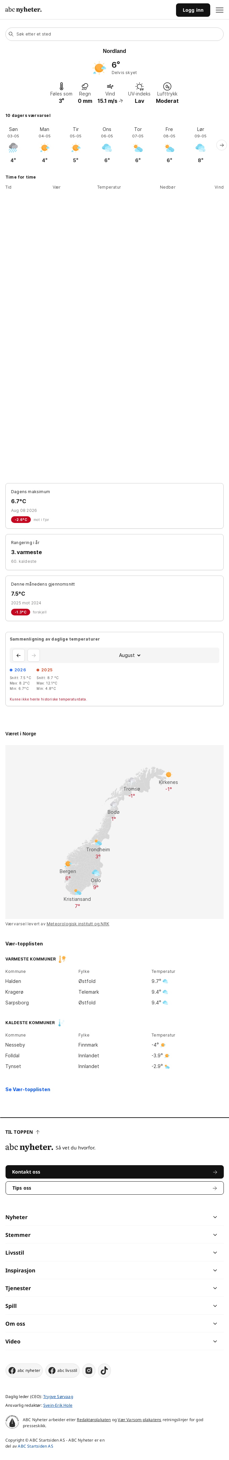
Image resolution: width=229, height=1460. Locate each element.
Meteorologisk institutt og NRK (78, 923)
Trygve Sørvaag (58, 1396)
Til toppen (22, 1132)
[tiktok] (104, 1371)
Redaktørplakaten (94, 1419)
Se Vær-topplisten (27, 1089)
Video (12, 1341)
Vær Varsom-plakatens (139, 1419)
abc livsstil (62, 1371)
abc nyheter (24, 1371)
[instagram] (89, 1371)
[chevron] (165, 1217)
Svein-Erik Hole (57, 1405)
